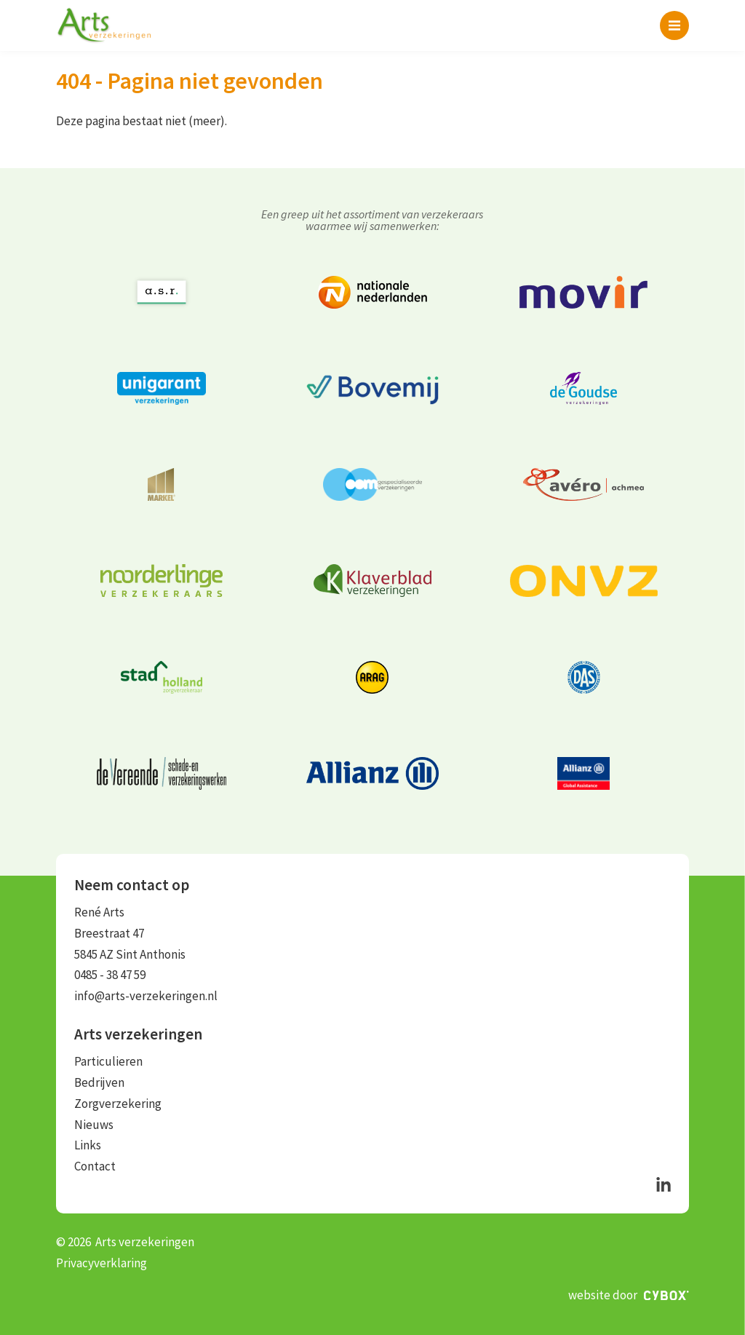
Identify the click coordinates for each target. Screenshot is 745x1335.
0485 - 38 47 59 (110, 975)
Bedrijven (99, 1082)
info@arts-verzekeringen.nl (146, 996)
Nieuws (93, 1125)
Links (87, 1145)
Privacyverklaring (101, 1263)
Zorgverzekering (118, 1104)
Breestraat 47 (109, 933)
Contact (95, 1166)
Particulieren (108, 1061)
